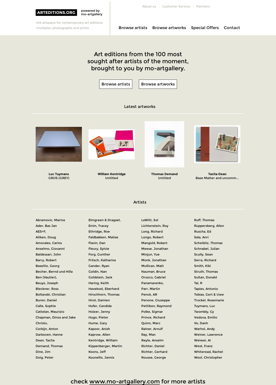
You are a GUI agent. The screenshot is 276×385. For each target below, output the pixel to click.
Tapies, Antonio (206, 289)
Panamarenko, (152, 283)
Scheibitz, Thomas (208, 243)
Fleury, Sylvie (98, 249)
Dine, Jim (43, 352)
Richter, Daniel (152, 346)
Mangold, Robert (154, 243)
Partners (203, 6)
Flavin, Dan (96, 243)
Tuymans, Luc (204, 306)
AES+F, (41, 231)
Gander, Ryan (98, 266)
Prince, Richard (153, 317)
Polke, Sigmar (152, 312)
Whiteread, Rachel (208, 352)
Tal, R (198, 283)
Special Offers (205, 27)
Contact (232, 27)
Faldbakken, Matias (103, 237)
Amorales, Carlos (49, 243)
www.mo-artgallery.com (124, 381)
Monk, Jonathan (153, 260)
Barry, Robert (46, 260)
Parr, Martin (150, 289)
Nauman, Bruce (153, 272)
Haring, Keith (98, 283)
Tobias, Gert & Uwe (209, 294)
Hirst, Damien (99, 300)
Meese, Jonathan (154, 249)
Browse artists (133, 27)
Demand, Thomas (49, 346)
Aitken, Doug (46, 237)
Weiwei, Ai (202, 340)
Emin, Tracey (98, 226)
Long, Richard (152, 231)
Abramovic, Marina (50, 220)
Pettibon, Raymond (156, 306)
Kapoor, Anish (99, 329)
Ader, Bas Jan (46, 226)
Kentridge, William (103, 340)
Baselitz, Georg (47, 266)
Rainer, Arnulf (152, 329)
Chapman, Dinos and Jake (56, 317)
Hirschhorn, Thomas (104, 294)
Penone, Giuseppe (155, 300)
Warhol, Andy (204, 329)
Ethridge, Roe (99, 231)
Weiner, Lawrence (208, 335)
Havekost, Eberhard (103, 289)
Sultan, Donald (205, 277)
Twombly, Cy (204, 312)
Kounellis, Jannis (101, 357)
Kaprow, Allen (99, 335)
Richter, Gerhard (154, 352)
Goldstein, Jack (100, 277)
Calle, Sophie (46, 306)
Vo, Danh (201, 323)
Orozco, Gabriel (153, 277)
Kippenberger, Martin (105, 346)
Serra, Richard (205, 260)
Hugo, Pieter (98, 317)
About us (149, 6)
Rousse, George (153, 357)
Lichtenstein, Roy (154, 226)
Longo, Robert (152, 237)
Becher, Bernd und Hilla (54, 272)
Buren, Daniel (46, 300)
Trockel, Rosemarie (209, 300)
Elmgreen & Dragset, (104, 220)
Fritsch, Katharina (102, 260)
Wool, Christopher (208, 357)
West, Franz (203, 346)
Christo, (42, 323)
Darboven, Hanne (49, 335)
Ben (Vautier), (46, 277)
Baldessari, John (48, 254)
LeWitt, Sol (149, 220)
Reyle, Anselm (152, 340)
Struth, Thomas (206, 272)
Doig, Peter (44, 357)
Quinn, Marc (150, 323)
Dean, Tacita (45, 340)
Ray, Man (148, 335)
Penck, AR (149, 294)
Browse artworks (169, 27)
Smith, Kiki (202, 266)
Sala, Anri (201, 237)
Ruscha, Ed (202, 231)
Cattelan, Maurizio (50, 312)
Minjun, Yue (150, 254)
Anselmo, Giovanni (50, 249)
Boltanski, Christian (51, 294)
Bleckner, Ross (47, 289)
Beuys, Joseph (47, 283)
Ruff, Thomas (204, 220)
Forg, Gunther (99, 254)
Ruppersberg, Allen (209, 226)
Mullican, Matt (152, 266)
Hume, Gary (97, 323)
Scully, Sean (203, 254)
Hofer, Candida (100, 306)
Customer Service (176, 6)
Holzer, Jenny (99, 312)
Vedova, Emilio (205, 317)
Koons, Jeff (97, 352)
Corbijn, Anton (47, 329)
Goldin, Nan (97, 272)
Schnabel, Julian (206, 249)
